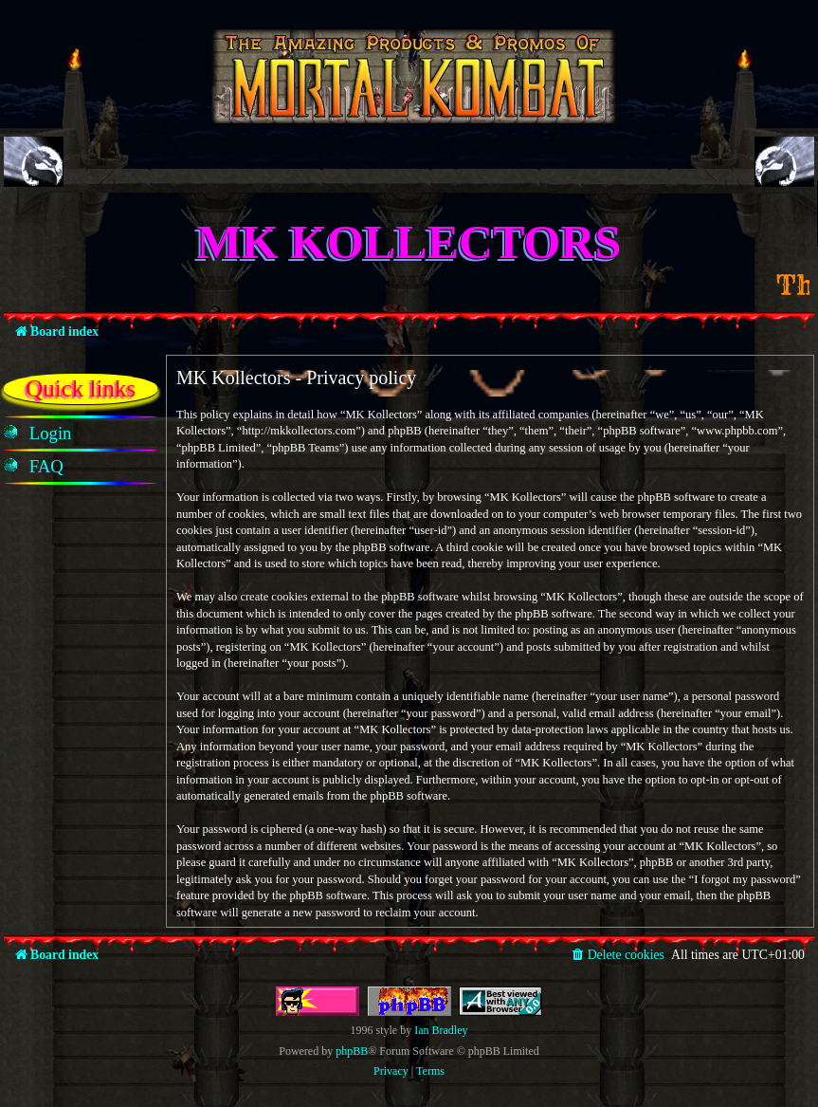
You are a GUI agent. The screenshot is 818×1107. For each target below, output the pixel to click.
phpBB (352, 1051)
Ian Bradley (440, 1030)
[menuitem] (50, 433)
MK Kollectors (409, 241)
